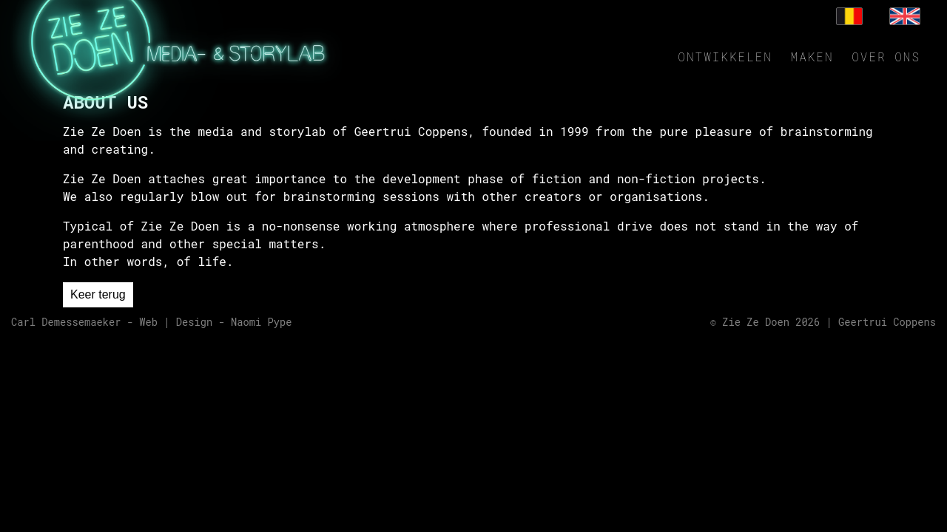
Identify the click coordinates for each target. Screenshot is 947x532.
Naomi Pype (261, 322)
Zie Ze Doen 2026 (771, 322)
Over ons (886, 56)
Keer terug (98, 294)
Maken (812, 56)
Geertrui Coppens (887, 322)
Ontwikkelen (725, 56)
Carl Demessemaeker (66, 322)
